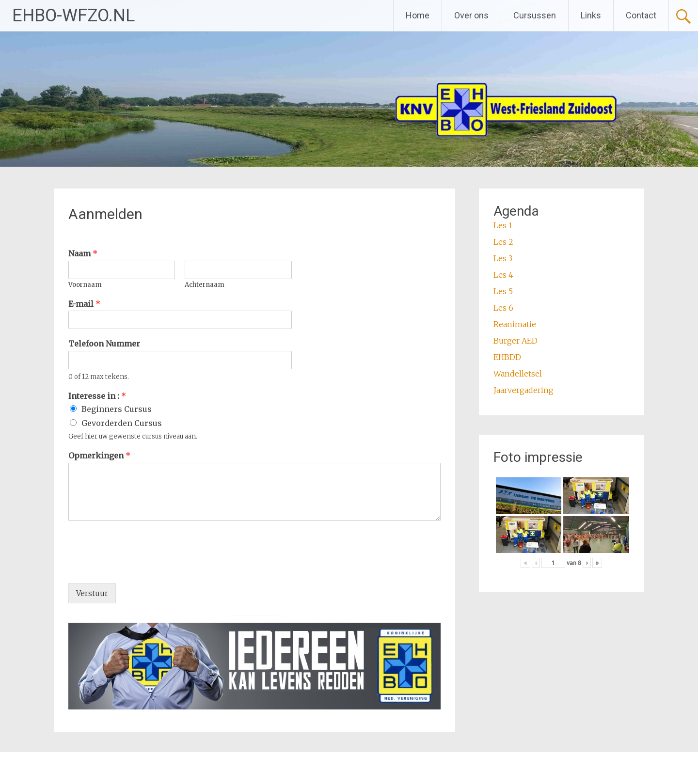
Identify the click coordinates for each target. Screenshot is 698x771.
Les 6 (503, 308)
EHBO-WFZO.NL (73, 15)
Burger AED (515, 341)
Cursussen (534, 15)
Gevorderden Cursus (121, 423)
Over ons (471, 15)
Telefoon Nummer (104, 343)
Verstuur (92, 593)
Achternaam (204, 285)
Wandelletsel (517, 373)
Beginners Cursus (116, 409)
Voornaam (85, 285)
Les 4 (503, 275)
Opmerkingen (99, 455)
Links (591, 15)
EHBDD (507, 357)
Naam (82, 253)
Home (417, 15)
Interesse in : (97, 396)
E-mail (84, 304)
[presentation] (142, 567)
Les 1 (502, 225)
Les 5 (503, 291)
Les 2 (503, 242)
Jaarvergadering (523, 390)
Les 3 (502, 258)
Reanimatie (514, 324)
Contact (641, 15)
